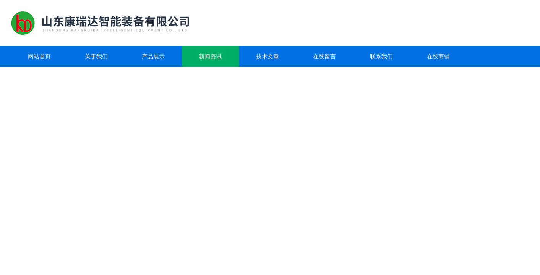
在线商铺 (438, 56)
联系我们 (381, 56)
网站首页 (39, 56)
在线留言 (324, 56)
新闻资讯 (210, 56)
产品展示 (153, 56)
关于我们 (96, 56)
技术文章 (267, 56)
